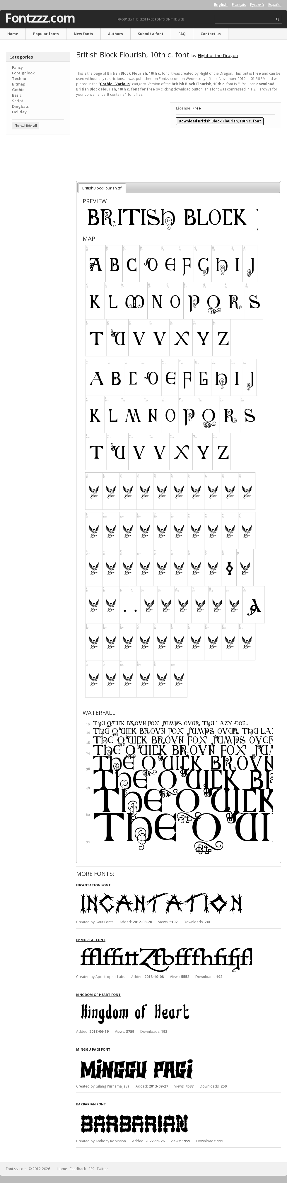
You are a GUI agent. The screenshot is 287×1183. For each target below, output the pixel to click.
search (277, 19)
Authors (115, 33)
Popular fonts (46, 33)
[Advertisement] (38, 174)
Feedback (78, 1168)
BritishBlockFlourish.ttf (102, 188)
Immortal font (90, 940)
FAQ (182, 33)
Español (274, 4)
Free (196, 108)
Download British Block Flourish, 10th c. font (220, 121)
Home (12, 33)
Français (239, 4)
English (221, 4)
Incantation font (93, 885)
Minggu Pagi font (93, 1049)
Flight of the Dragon (218, 55)
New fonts (83, 33)
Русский (257, 4)
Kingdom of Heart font (98, 994)
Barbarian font (91, 1104)
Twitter (102, 1168)
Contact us (211, 33)
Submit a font (150, 33)
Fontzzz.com (40, 17)
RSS (91, 1168)
